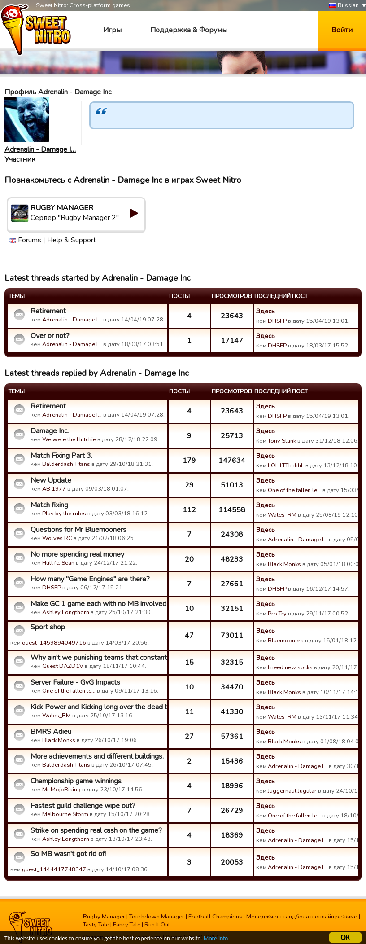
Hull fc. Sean (58, 563)
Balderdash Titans (66, 464)
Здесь (265, 311)
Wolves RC (57, 538)
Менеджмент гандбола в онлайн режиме (301, 917)
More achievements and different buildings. (97, 756)
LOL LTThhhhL (286, 465)
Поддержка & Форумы (188, 30)
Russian (344, 5)
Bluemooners (286, 641)
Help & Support (71, 240)
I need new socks (290, 667)
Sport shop (47, 627)
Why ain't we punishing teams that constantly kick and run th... (97, 657)
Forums (29, 240)
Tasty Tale (96, 925)
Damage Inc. (49, 431)
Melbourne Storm (65, 814)
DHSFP (277, 321)
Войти (342, 30)
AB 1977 (54, 489)
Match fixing (49, 505)
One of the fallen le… (294, 490)
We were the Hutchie (69, 439)
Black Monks (284, 564)
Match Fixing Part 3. (61, 455)
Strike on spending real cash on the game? (96, 830)
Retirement (48, 311)
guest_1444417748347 (54, 869)
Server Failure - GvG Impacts (75, 682)
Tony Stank (282, 441)
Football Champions (215, 917)
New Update (50, 480)
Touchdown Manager (156, 917)
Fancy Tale (126, 925)
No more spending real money (77, 554)
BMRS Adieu (50, 732)
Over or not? (50, 336)
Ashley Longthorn (65, 612)
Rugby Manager (104, 917)
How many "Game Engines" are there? (90, 579)
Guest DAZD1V (62, 666)
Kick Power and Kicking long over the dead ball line (97, 707)
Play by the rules (64, 513)
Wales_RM (282, 515)
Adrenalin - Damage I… (40, 149)
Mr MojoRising (61, 790)
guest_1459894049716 (54, 643)
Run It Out (157, 925)
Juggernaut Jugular (292, 791)
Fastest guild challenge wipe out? (82, 806)
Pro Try (277, 614)
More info (216, 940)
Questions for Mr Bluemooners (78, 530)
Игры (112, 30)
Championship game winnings (76, 781)
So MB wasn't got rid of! (68, 854)
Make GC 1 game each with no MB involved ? (97, 604)
